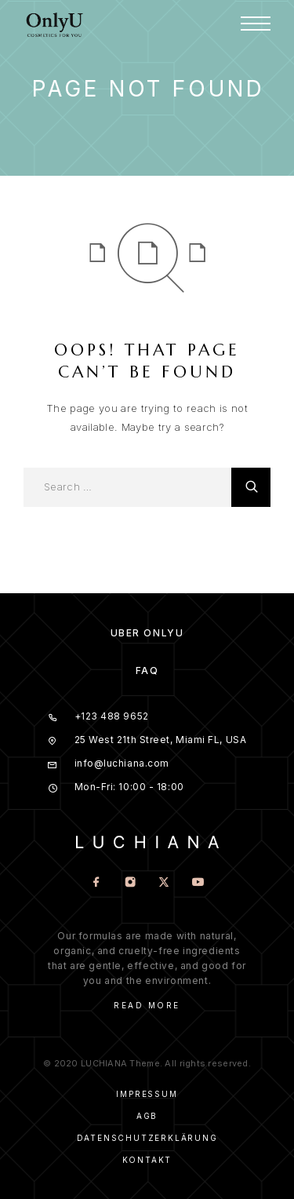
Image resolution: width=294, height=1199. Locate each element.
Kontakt (147, 1159)
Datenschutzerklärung (147, 1138)
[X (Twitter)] (164, 883)
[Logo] (55, 23)
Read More (147, 1005)
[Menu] (255, 23)
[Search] (250, 487)
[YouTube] (198, 883)
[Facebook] (97, 883)
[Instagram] (130, 883)
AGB (147, 1116)
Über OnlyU (147, 633)
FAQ (147, 670)
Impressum (146, 1094)
